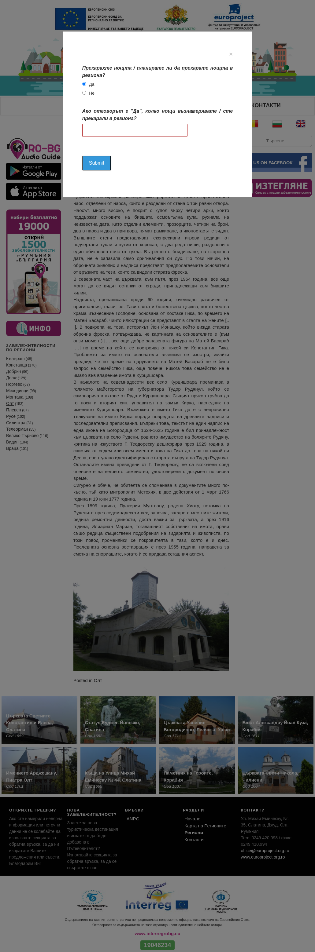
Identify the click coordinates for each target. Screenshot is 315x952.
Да (91, 84)
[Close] (231, 54)
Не (91, 93)
